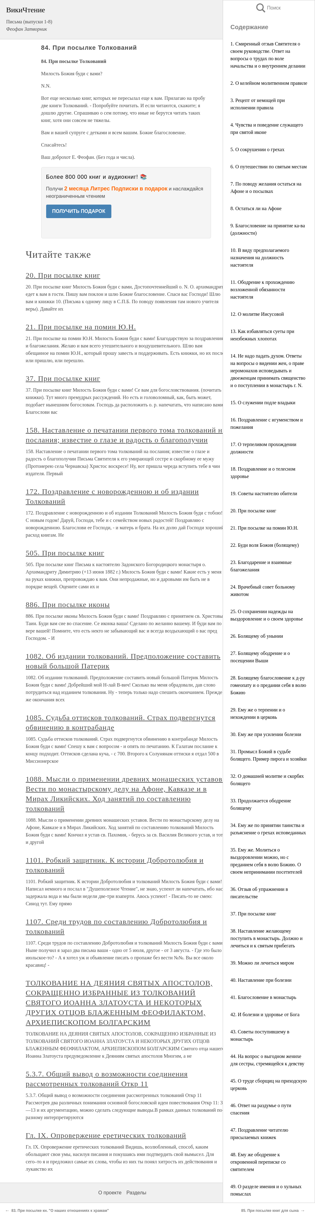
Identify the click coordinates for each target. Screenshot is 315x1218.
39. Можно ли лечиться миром (262, 962)
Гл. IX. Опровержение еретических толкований (106, 1135)
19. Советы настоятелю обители (263, 493)
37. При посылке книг (253, 913)
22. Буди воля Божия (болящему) (264, 545)
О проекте (110, 1192)
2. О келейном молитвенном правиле (268, 83)
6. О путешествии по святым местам (268, 166)
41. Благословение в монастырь (263, 997)
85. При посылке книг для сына (270, 1210)
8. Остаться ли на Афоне (255, 208)
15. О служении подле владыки (262, 402)
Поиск (268, 7)
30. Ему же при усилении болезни (265, 734)
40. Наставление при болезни (260, 980)
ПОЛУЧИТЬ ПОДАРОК (79, 211)
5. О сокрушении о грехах (257, 149)
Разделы (136, 1192)
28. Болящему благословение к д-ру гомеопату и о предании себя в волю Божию (268, 685)
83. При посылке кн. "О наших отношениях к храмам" (60, 1210)
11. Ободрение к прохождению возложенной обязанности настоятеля (262, 290)
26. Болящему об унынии (256, 636)
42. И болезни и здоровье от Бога (265, 1014)
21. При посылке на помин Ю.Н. (264, 528)
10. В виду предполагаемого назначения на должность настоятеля (259, 258)
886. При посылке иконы (68, 605)
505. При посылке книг (65, 553)
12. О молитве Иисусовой (257, 314)
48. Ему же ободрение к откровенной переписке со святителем (257, 1162)
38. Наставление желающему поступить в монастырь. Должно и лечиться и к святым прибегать (266, 938)
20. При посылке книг (253, 510)
